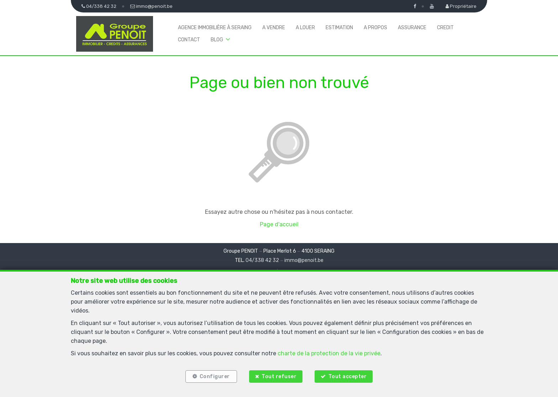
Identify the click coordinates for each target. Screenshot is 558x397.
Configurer (215, 376)
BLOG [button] (217, 40)
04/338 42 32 (262, 260)
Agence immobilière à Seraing (215, 28)
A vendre (273, 28)
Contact (189, 40)
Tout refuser (279, 376)
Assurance (412, 28)
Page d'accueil (279, 224)
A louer (305, 28)
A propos (375, 28)
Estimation (339, 28)
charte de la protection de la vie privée (329, 353)
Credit (445, 28)
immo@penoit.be (303, 260)
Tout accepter (347, 376)
